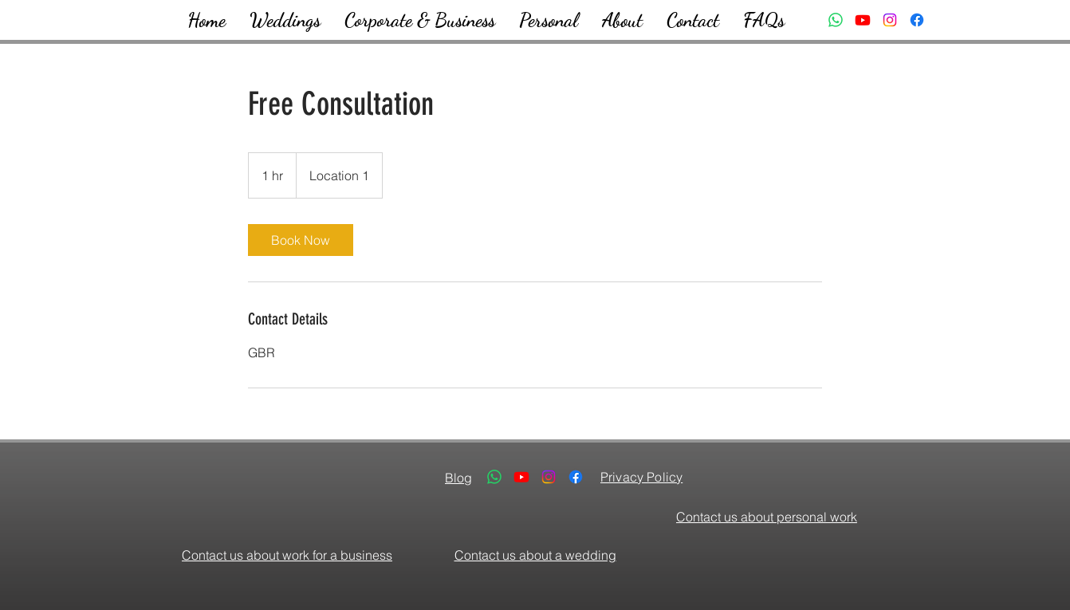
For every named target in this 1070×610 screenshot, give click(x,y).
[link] (300, 240)
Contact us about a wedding (535, 555)
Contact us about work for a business (287, 555)
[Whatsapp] (835, 20)
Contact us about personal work (766, 517)
